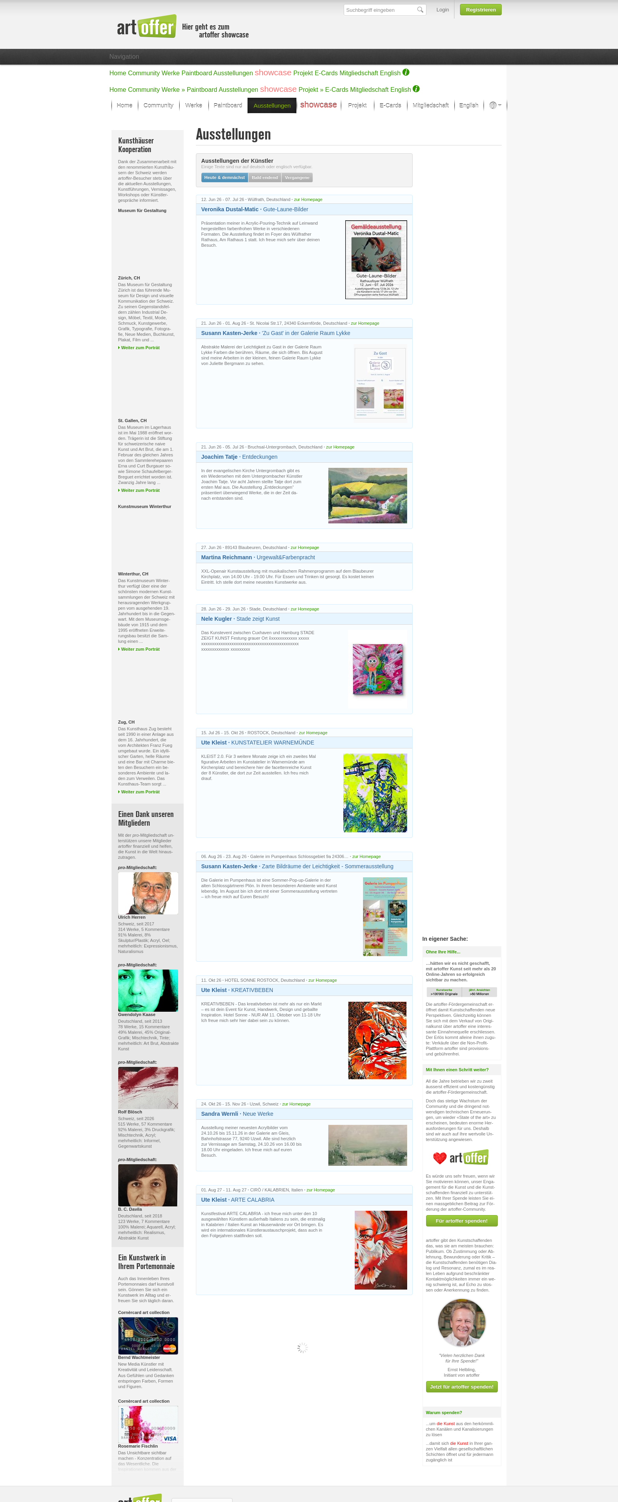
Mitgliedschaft (359, 73)
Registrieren (481, 10)
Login (443, 10)
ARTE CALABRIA (238, 1200)
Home (118, 73)
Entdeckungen (239, 457)
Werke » (173, 89)
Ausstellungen (233, 73)
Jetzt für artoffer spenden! (461, 1346)
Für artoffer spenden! (462, 1180)
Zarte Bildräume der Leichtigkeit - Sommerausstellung (297, 866)
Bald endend (265, 177)
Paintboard (196, 73)
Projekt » (311, 89)
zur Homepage (308, 199)
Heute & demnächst (225, 177)
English (390, 73)
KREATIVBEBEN (237, 990)
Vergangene (297, 177)
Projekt (303, 73)
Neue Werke (237, 1114)
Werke (171, 73)
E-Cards (326, 73)
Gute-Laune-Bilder (255, 209)
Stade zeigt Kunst (240, 619)
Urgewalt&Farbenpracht (258, 557)
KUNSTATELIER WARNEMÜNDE (258, 742)
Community (144, 73)
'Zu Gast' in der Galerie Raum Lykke (275, 333)
